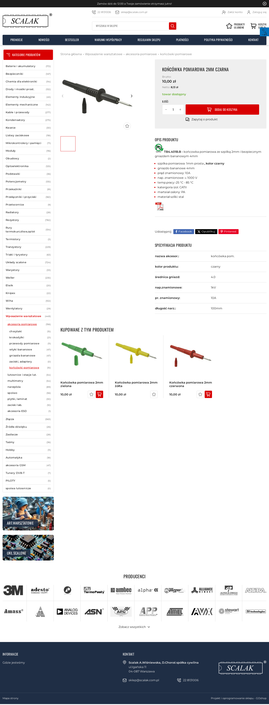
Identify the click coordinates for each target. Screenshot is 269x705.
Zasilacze (28, 434)
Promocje (16, 40)
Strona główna (71, 54)
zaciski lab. (29, 405)
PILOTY (28, 480)
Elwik (28, 285)
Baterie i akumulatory (28, 66)
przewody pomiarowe (30, 344)
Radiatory (28, 212)
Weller (28, 278)
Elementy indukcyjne (28, 97)
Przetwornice (28, 204)
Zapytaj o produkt (204, 119)
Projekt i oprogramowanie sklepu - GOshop (238, 698)
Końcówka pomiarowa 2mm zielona (81, 384)
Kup (99, 394)
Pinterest (230, 231)
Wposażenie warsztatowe (28, 316)
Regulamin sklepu (149, 40)
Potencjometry (28, 181)
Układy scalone (28, 262)
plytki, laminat (29, 399)
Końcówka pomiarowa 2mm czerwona (190, 384)
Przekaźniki (28, 189)
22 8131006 (104, 12)
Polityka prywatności (218, 40)
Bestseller (72, 40)
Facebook (185, 231)
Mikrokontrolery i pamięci (28, 143)
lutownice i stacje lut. (29, 375)
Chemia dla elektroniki (28, 81)
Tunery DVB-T (28, 473)
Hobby (28, 450)
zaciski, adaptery (30, 362)
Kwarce (28, 128)
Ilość (165, 101)
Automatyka (28, 457)
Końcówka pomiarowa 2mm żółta (136, 384)
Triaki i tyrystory (28, 254)
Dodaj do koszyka (226, 109)
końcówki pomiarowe (30, 368)
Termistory (28, 239)
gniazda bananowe (30, 356)
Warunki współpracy (108, 40)
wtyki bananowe (30, 350)
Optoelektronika (28, 166)
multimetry (29, 381)
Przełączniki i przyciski (28, 197)
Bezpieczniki (28, 74)
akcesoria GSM (28, 465)
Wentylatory (28, 308)
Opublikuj (208, 231)
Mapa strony (11, 698)
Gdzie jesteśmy (14, 662)
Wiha (28, 301)
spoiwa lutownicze (28, 488)
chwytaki (30, 331)
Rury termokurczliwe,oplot (28, 229)
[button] (166, 109)
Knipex (28, 293)
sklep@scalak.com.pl (134, 12)
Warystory (28, 270)
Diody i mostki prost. (28, 89)
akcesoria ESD (29, 411)
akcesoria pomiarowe (29, 324)
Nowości (43, 40)
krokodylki (30, 337)
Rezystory (28, 220)
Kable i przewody (28, 112)
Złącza (28, 419)
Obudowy (28, 158)
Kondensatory (28, 120)
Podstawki (28, 174)
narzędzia (29, 387)
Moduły (28, 151)
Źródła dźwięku (28, 427)
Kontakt (253, 40)
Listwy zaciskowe (28, 135)
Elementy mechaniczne (28, 104)
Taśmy (28, 442)
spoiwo (29, 393)
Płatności (182, 40)
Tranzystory (28, 247)
